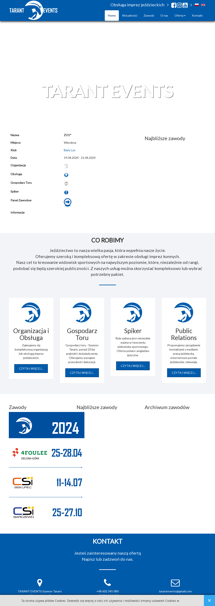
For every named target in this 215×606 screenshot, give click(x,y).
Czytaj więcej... (31, 368)
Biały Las (69, 150)
